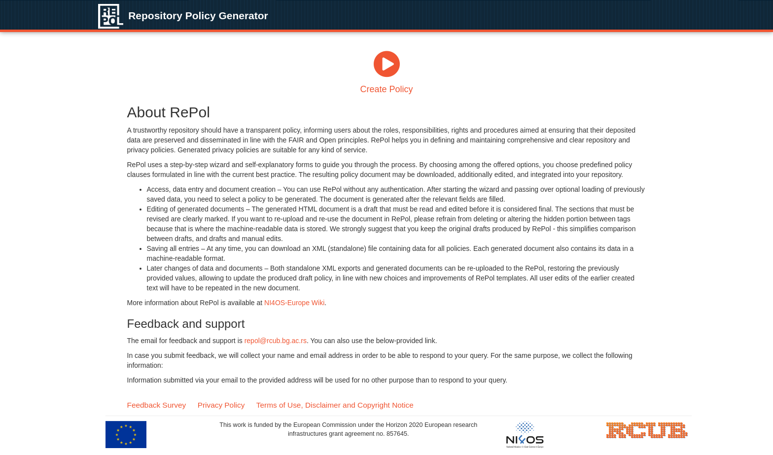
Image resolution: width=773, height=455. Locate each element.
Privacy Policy (221, 405)
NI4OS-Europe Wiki (294, 303)
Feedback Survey (156, 405)
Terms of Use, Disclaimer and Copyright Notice (335, 405)
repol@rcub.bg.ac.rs (276, 341)
